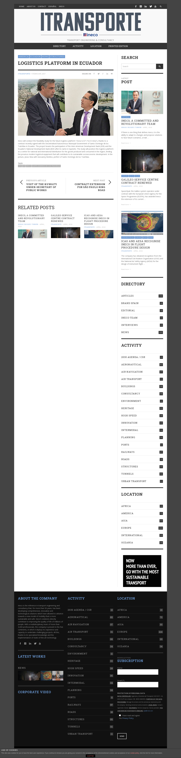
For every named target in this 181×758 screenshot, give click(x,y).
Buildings (128, 386)
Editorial (126, 117)
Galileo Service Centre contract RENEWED (63, 218)
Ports (125, 444)
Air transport (131, 379)
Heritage (127, 408)
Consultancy (130, 393)
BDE (19, 166)
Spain (137, 176)
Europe (125, 176)
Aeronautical (128, 237)
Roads (125, 459)
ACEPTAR (90, 756)
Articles (127, 295)
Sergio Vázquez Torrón (28, 224)
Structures (57, 56)
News (45, 56)
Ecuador (35, 56)
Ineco (28, 166)
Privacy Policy (127, 718)
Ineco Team (129, 317)
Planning (128, 437)
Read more (126, 143)
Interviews (129, 324)
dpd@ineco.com (148, 711)
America (24, 56)
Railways (128, 451)
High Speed (129, 415)
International (132, 535)
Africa (126, 506)
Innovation (129, 422)
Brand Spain (130, 303)
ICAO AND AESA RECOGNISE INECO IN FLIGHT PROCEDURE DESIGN (96, 219)
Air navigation (132, 371)
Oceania (127, 542)
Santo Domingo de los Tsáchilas (46, 166)
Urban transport (133, 481)
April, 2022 (67, 224)
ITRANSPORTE (24, 74)
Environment (131, 400)
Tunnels (127, 473)
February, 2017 (39, 74)
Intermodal (129, 430)
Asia (124, 520)
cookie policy (134, 753)
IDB (24, 166)
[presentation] (136, 726)
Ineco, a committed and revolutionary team (31, 218)
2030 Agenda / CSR (133, 357)
